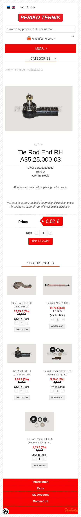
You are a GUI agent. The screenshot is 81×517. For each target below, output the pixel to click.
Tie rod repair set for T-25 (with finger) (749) (57, 373)
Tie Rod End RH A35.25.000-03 (28, 70)
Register (31, 7)
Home (7, 70)
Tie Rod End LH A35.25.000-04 (22, 373)
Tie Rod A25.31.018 (57, 303)
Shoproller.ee (71, 510)
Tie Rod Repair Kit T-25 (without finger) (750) (39, 441)
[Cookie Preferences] (5, 511)
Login (22, 7)
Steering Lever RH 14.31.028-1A (21, 305)
